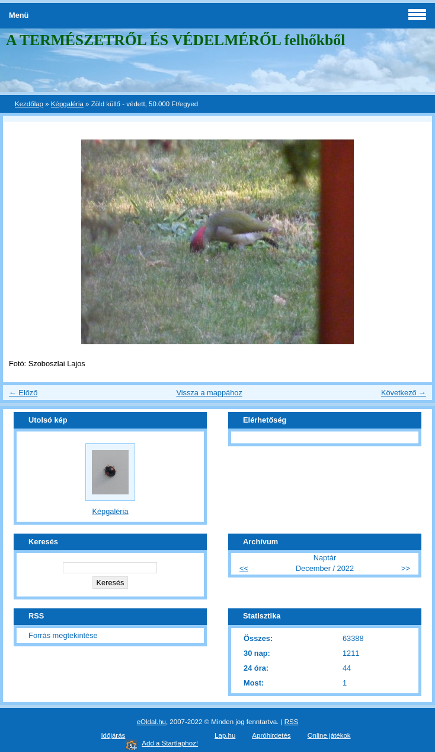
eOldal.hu (151, 721)
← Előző (23, 392)
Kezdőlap (29, 103)
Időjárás (113, 735)
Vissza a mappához (209, 392)
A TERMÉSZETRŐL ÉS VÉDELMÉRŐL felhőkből (175, 40)
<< (243, 568)
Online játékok (329, 735)
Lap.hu (225, 735)
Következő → (403, 392)
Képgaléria (67, 103)
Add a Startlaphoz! (170, 743)
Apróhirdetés (271, 735)
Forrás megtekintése (63, 635)
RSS (291, 721)
